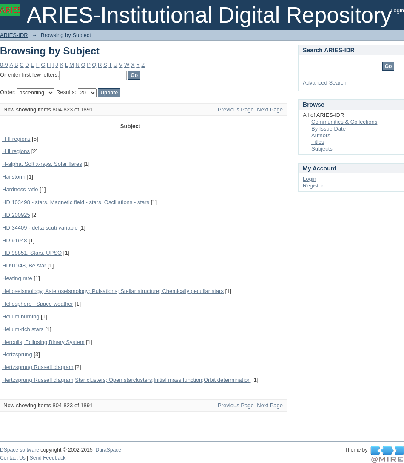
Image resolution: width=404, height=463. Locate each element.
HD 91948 (14, 240)
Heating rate (17, 278)
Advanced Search (325, 83)
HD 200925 (16, 215)
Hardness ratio (20, 189)
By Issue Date (328, 128)
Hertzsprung (17, 354)
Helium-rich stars (23, 329)
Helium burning (20, 316)
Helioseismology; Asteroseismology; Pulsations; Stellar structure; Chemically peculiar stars (113, 291)
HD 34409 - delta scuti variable (40, 227)
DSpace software (19, 450)
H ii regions (16, 151)
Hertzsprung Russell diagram (38, 367)
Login (397, 10)
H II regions (16, 139)
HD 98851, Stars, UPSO (32, 253)
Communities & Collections (344, 122)
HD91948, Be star (24, 265)
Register (313, 185)
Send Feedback (48, 458)
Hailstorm (14, 176)
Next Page (270, 109)
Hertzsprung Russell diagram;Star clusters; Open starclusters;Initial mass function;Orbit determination (126, 380)
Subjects (322, 148)
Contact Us (13, 458)
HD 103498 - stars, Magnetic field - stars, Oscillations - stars (75, 202)
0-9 (4, 65)
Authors (320, 135)
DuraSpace (108, 450)
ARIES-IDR (14, 35)
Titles (317, 142)
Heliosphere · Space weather (37, 304)
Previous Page (236, 109)
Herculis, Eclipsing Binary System (43, 342)
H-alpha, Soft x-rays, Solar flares (42, 164)
